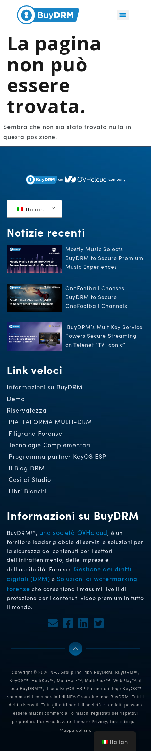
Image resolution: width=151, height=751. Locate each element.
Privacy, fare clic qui (113, 721)
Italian (30, 209)
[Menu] (123, 15)
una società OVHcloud (73, 532)
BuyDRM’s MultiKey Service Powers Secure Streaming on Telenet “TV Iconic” (104, 335)
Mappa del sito (76, 730)
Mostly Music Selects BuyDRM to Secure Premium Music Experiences (104, 257)
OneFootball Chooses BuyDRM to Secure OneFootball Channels (97, 296)
